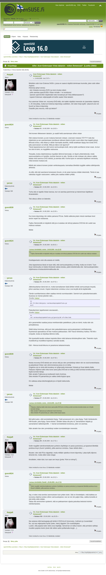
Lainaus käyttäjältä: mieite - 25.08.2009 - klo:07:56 (45, 403)
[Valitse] (37, 298)
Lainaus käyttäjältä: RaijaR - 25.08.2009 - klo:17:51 (45, 482)
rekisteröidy (35, 18)
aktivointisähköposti (13, 20)
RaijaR (10, 74)
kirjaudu (26, 18)
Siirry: (76, 552)
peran (9, 183)
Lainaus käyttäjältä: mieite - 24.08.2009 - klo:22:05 (45, 249)
